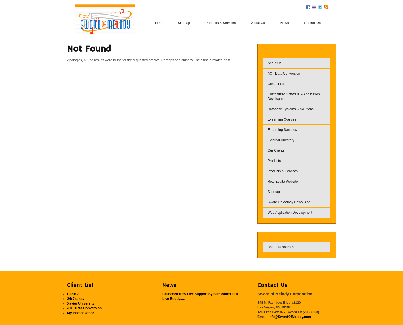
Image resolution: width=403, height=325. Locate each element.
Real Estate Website (283, 181)
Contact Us (276, 84)
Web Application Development (290, 213)
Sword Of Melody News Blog (289, 202)
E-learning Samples (282, 130)
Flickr (314, 7)
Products (274, 161)
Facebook (308, 7)
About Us (274, 63)
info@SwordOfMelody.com (289, 317)
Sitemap (274, 192)
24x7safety (75, 299)
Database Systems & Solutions (291, 109)
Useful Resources (281, 247)
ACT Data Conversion (284, 74)
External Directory (281, 140)
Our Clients (276, 150)
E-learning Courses (282, 119)
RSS (326, 7)
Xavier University (80, 303)
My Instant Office (80, 313)
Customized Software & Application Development (294, 96)
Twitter (320, 7)
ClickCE (73, 294)
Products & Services (283, 171)
